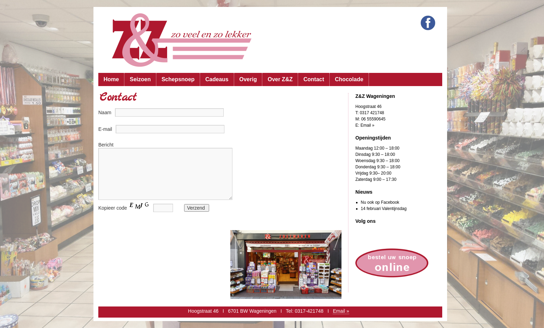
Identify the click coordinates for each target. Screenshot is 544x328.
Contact (313, 79)
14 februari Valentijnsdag (384, 208)
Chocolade (349, 79)
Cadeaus (217, 79)
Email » (367, 125)
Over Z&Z (279, 79)
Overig (248, 79)
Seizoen (140, 79)
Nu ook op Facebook (380, 202)
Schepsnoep (178, 79)
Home (111, 79)
